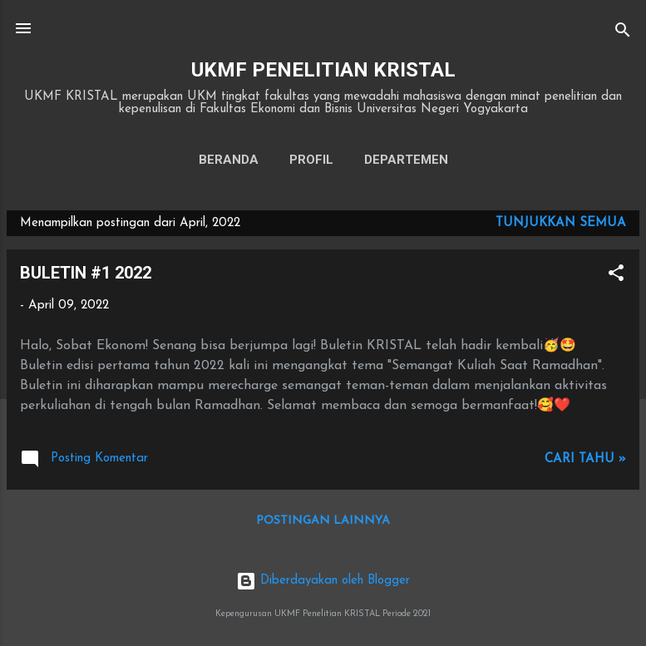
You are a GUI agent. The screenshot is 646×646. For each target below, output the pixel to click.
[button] (616, 276)
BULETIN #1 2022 (85, 273)
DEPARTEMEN (406, 159)
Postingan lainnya (323, 521)
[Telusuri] (623, 33)
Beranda (229, 159)
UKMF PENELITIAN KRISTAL (323, 69)
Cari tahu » (585, 459)
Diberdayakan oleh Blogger (323, 580)
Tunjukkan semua (561, 223)
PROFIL (311, 159)
